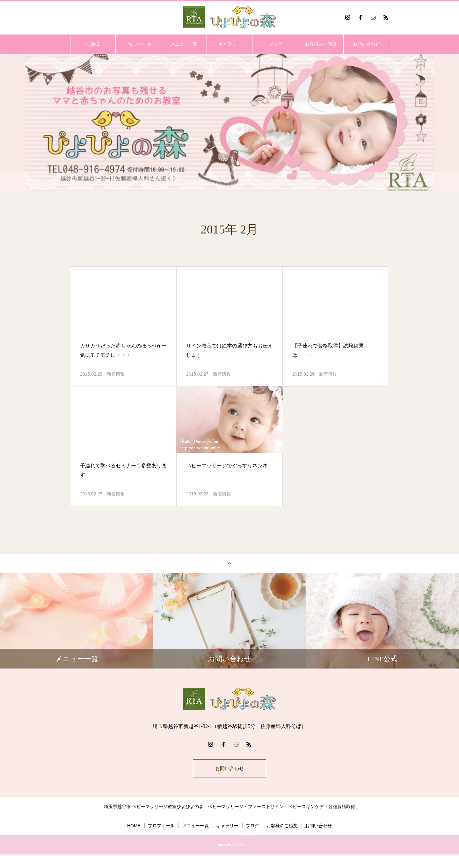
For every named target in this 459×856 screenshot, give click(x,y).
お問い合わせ (366, 44)
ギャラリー (229, 44)
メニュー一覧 (184, 44)
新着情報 (116, 374)
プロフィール (138, 44)
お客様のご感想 (320, 44)
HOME (92, 44)
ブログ (275, 44)
